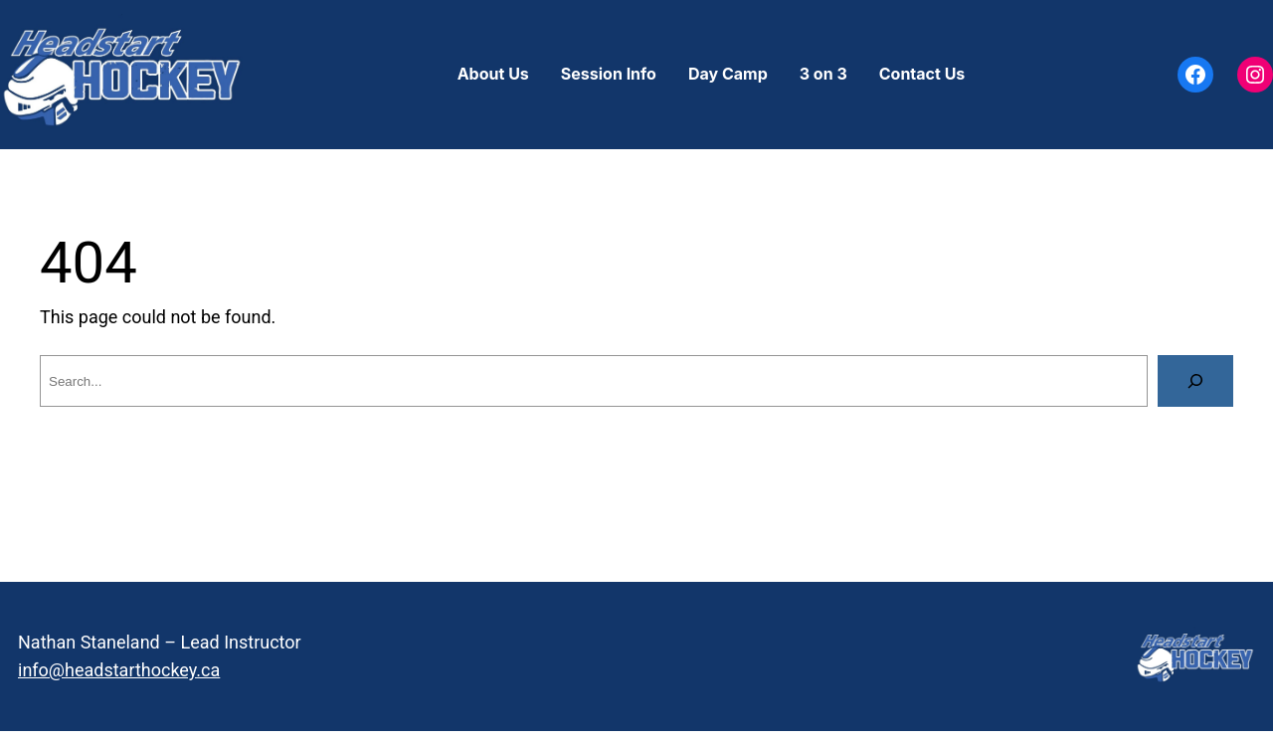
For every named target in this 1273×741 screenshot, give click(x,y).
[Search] (1195, 381)
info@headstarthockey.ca (119, 669)
